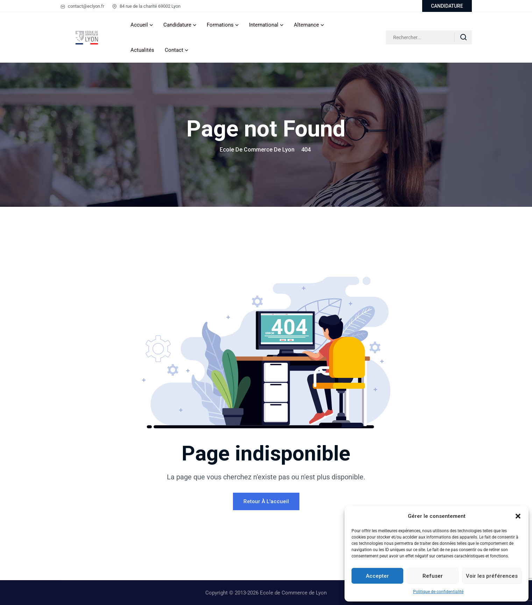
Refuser (433, 576)
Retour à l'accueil (266, 501)
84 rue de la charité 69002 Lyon (146, 6)
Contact (174, 50)
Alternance (306, 25)
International (263, 25)
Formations (220, 25)
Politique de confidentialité (438, 591)
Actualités (142, 50)
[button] (518, 516)
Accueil (139, 25)
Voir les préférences (492, 576)
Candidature (177, 25)
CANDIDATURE (447, 6)
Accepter (377, 576)
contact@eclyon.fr (82, 6)
